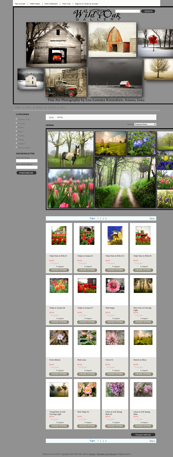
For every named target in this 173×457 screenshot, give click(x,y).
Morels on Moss (140, 360)
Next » (152, 218)
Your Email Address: (24, 164)
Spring (21, 139)
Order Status (35, 3)
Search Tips (134, 15)
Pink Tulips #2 (83, 412)
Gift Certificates (51, 3)
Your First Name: (23, 158)
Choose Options (59, 270)
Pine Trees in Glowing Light (142, 309)
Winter (21, 127)
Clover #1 (110, 360)
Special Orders (24, 147)
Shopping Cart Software (106, 454)
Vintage (21, 135)
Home (51, 117)
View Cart (66, 3)
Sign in (78, 3)
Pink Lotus (82, 360)
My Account (20, 3)
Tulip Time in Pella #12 (115, 256)
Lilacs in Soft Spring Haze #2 (114, 413)
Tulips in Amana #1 (85, 256)
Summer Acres (24, 119)
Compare (60, 266)
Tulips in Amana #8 (57, 308)
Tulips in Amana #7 (85, 308)
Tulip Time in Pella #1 (58, 256)
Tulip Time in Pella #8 (142, 256)
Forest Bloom (55, 360)
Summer (21, 143)
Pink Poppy (110, 308)
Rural (20, 131)
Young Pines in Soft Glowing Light (57, 413)
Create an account (91, 3)
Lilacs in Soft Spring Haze (142, 413)
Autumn (21, 123)
